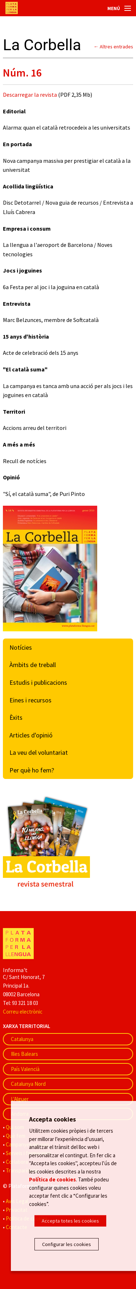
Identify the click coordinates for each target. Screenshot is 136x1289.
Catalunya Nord (28, 1083)
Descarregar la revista (30, 94)
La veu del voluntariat (38, 752)
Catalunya (22, 1039)
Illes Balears (24, 1053)
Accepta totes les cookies (70, 1221)
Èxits (15, 717)
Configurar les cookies (66, 1244)
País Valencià (25, 1069)
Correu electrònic (22, 1011)
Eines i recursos (30, 700)
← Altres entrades (113, 46)
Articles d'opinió (31, 735)
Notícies (20, 647)
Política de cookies (52, 1179)
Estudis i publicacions (38, 682)
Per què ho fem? (31, 770)
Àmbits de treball (32, 665)
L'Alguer (20, 1099)
